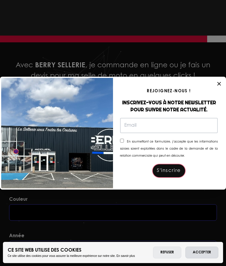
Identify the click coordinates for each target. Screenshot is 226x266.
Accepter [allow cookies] (202, 252)
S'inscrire (169, 170)
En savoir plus (126, 255)
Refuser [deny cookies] (167, 252)
